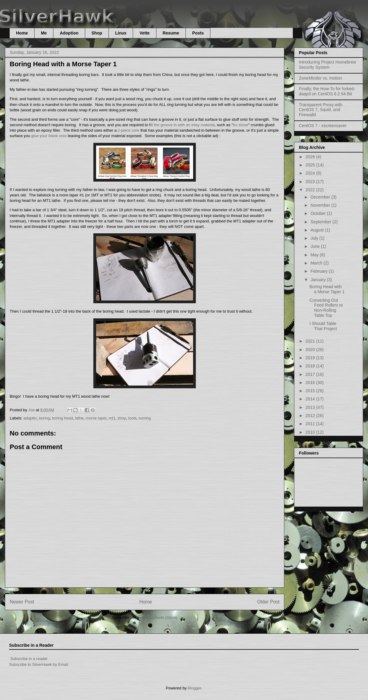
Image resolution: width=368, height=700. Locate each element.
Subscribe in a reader (29, 658)
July (314, 238)
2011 (311, 423)
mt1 (112, 418)
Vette (144, 33)
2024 (311, 173)
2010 (311, 432)
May (314, 254)
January (318, 279)
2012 (311, 415)
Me (44, 33)
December (320, 197)
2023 (311, 181)
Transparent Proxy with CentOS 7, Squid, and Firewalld (320, 109)
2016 (311, 382)
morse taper (96, 418)
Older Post (268, 601)
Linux (120, 33)
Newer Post (22, 601)
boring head (62, 418)
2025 (311, 165)
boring (44, 418)
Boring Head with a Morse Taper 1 (327, 289)
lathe (79, 418)
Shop (97, 33)
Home (22, 33)
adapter (30, 418)
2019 (311, 357)
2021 (311, 341)
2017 (311, 374)
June (315, 246)
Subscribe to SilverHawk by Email (38, 664)
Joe (32, 410)
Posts (198, 33)
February (319, 271)
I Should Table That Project (323, 326)
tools (132, 418)
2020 (311, 349)
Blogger (194, 688)
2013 (311, 407)
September (321, 221)
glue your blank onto (49, 135)
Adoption (69, 33)
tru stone (240, 125)
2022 (311, 189)
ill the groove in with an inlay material (182, 125)
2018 (311, 365)
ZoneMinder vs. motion (320, 78)
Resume (171, 33)
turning (145, 418)
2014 (311, 398)
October (318, 213)
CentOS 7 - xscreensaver (322, 125)
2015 (311, 390)
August (317, 230)
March (316, 263)
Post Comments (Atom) (156, 617)
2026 (311, 156)
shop (122, 418)
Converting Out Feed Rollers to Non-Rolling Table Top (326, 308)
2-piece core (128, 130)
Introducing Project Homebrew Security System (327, 65)
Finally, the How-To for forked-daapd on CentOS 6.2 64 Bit (327, 91)
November (320, 205)
